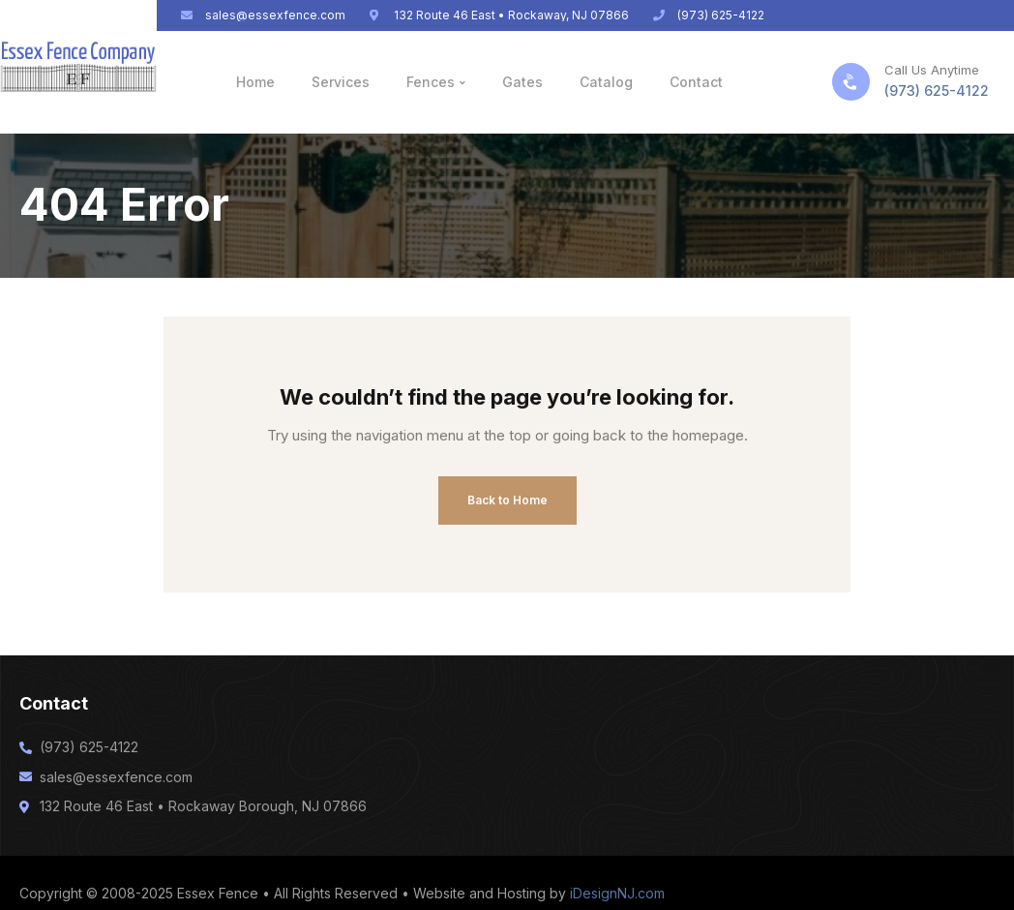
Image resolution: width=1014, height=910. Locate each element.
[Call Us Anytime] (851, 82)
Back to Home (507, 500)
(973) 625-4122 (936, 90)
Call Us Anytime (931, 69)
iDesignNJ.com (617, 893)
